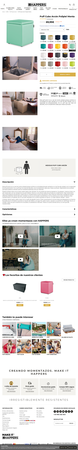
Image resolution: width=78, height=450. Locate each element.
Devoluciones (5, 422)
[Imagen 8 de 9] (39, 349)
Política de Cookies (5, 447)
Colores (42, 35)
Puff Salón (20, 357)
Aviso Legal (22, 415)
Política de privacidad (24, 416)
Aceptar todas (61, 447)
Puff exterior (36, 357)
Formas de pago (6, 420)
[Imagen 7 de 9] (24, 349)
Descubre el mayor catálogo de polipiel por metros (27, 423)
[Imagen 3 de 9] (39, 331)
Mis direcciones (40, 416)
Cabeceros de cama (8, 340)
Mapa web (5, 430)
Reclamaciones (6, 418)
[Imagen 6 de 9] (9, 349)
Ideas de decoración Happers (9, 428)
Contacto (21, 413)
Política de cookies (24, 418)
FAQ (3, 416)
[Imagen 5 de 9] (69, 331)
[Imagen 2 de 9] (24, 331)
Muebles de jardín (37, 340)
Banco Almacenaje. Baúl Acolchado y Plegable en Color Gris (20, 302)
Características (9, 211)
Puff (48, 340)
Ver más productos (68, 282)
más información (11, 391)
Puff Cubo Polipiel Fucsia (47, 302)
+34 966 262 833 (60, 414)
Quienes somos (23, 411)
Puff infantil (6, 357)
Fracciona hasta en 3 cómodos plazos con (52, 28)
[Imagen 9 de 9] (54, 349)
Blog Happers (5, 426)
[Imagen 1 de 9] (9, 331)
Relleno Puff (5, 424)
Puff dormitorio (52, 357)
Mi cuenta (39, 411)
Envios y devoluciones (7, 411)
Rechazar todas (71, 447)
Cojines (19, 340)
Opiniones (50, 21)
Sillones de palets (67, 340)
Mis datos (39, 415)
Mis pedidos (40, 413)
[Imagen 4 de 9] (54, 331)
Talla (67, 31)
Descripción (8, 184)
